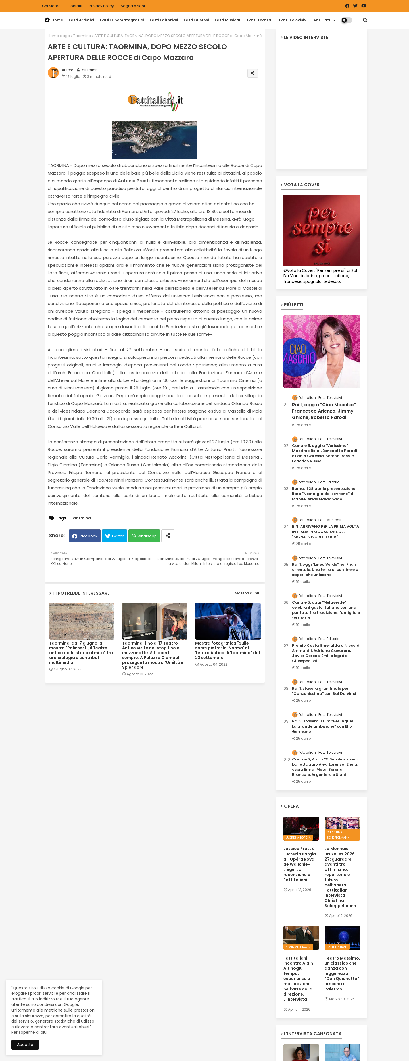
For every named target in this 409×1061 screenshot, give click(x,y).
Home (54, 20)
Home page (59, 35)
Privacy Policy (102, 6)
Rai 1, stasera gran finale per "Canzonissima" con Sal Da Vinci (324, 691)
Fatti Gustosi (196, 20)
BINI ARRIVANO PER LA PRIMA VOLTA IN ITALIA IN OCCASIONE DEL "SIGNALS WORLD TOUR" (325, 531)
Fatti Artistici (81, 20)
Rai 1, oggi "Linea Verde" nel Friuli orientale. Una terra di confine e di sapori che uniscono (326, 569)
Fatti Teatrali (260, 20)
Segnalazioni (133, 6)
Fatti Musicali (228, 20)
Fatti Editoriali (164, 20)
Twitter (118, 536)
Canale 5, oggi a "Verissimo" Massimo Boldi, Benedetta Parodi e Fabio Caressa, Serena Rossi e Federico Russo (324, 453)
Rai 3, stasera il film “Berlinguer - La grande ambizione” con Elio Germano (324, 726)
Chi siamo (52, 6)
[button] (365, 20)
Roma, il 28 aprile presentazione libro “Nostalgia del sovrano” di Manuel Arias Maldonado (323, 494)
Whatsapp (147, 536)
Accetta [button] (25, 1044)
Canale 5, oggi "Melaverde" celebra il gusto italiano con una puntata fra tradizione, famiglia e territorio (326, 610)
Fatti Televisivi (293, 20)
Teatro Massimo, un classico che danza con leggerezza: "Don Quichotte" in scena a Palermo (342, 974)
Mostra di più (248, 593)
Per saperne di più (29, 1032)
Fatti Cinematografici (122, 20)
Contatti (75, 6)
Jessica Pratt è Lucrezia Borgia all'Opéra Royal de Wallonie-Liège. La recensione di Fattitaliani (299, 864)
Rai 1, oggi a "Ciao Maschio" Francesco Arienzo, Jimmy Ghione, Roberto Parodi (324, 411)
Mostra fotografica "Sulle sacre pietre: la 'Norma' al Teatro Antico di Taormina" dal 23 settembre (227, 650)
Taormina (82, 35)
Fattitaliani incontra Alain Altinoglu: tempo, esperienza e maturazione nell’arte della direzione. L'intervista (298, 979)
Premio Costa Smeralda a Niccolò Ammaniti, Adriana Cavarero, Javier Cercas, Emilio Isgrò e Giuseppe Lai (325, 653)
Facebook (88, 536)
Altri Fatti (322, 20)
